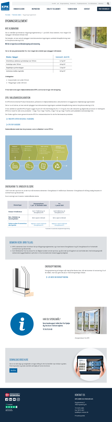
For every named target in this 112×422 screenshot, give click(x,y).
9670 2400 (80, 408)
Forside (7, 15)
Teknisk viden (16, 15)
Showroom (73, 3)
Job (58, 3)
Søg (108, 3)
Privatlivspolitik (80, 416)
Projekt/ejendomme (82, 3)
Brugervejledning (64, 3)
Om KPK (54, 3)
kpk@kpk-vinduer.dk (81, 412)
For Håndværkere (92, 3)
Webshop (100, 3)
